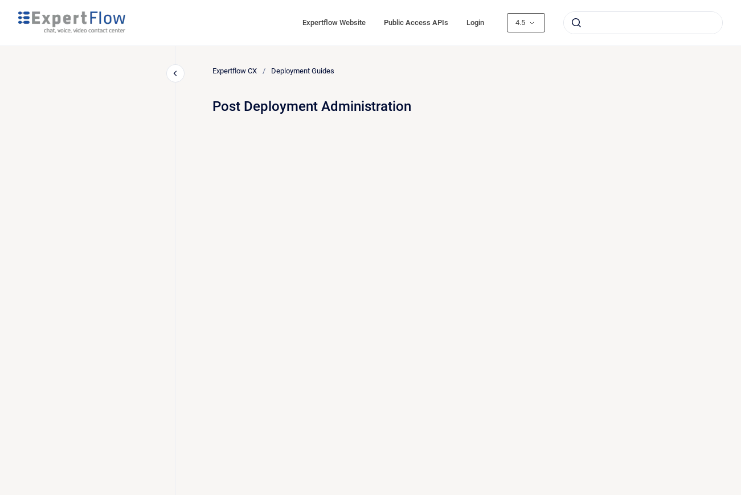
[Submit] (576, 23)
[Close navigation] (175, 73)
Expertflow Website (334, 22)
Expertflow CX (234, 71)
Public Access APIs (416, 22)
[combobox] (643, 23)
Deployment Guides (302, 71)
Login (475, 22)
